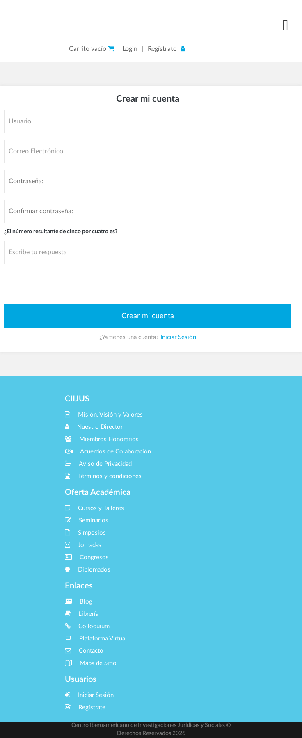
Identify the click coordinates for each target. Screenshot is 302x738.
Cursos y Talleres (94, 508)
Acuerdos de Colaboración (108, 452)
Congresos (87, 557)
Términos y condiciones (103, 476)
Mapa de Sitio (91, 663)
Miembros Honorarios (102, 439)
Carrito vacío (91, 48)
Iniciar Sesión (178, 337)
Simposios (85, 533)
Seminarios (86, 520)
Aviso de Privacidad (98, 464)
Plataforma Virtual (96, 639)
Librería (81, 614)
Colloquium (87, 626)
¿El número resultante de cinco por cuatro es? (60, 232)
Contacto (84, 651)
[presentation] (66, 283)
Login (129, 49)
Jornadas (83, 545)
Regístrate (162, 49)
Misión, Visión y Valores (104, 415)
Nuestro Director (94, 427)
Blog (78, 602)
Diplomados (87, 570)
